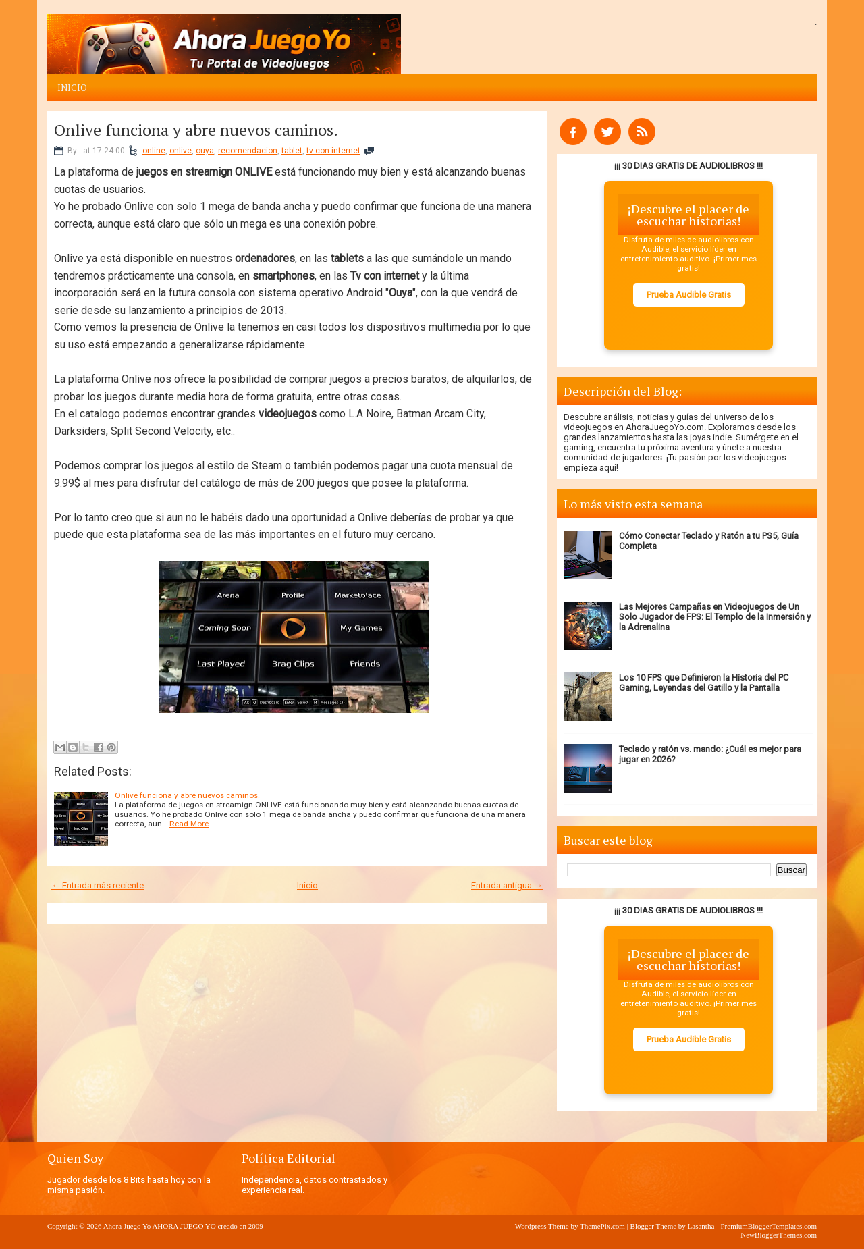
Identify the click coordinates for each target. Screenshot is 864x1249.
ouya (205, 150)
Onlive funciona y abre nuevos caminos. (196, 130)
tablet (291, 150)
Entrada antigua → (507, 885)
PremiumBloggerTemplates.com (768, 1226)
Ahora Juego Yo (127, 1226)
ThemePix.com (602, 1226)
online (153, 150)
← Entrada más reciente (97, 885)
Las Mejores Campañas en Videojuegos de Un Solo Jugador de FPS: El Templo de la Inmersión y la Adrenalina (715, 617)
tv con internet (333, 150)
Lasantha (701, 1226)
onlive (180, 150)
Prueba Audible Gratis (689, 295)
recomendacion (247, 150)
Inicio (72, 88)
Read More (189, 823)
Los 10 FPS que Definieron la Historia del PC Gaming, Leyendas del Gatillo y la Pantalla (703, 682)
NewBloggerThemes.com (778, 1235)
